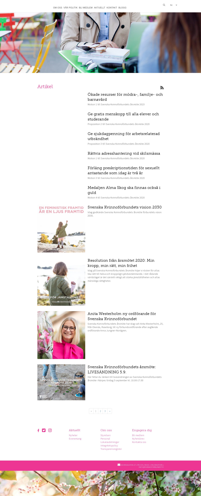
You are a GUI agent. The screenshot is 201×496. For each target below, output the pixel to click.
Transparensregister (112, 449)
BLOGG (123, 8)
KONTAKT (112, 8)
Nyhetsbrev (139, 438)
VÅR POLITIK (71, 8)
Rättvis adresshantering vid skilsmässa (124, 153)
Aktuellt (75, 430)
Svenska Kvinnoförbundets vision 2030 (125, 207)
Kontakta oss (140, 442)
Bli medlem (139, 435)
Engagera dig (143, 430)
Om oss (107, 430)
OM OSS (57, 8)
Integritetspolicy (110, 445)
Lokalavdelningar (110, 442)
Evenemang (75, 438)
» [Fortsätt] (109, 411)
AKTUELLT (99, 8)
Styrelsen (106, 435)
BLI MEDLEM (86, 8)
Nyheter (73, 435)
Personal (106, 438)
